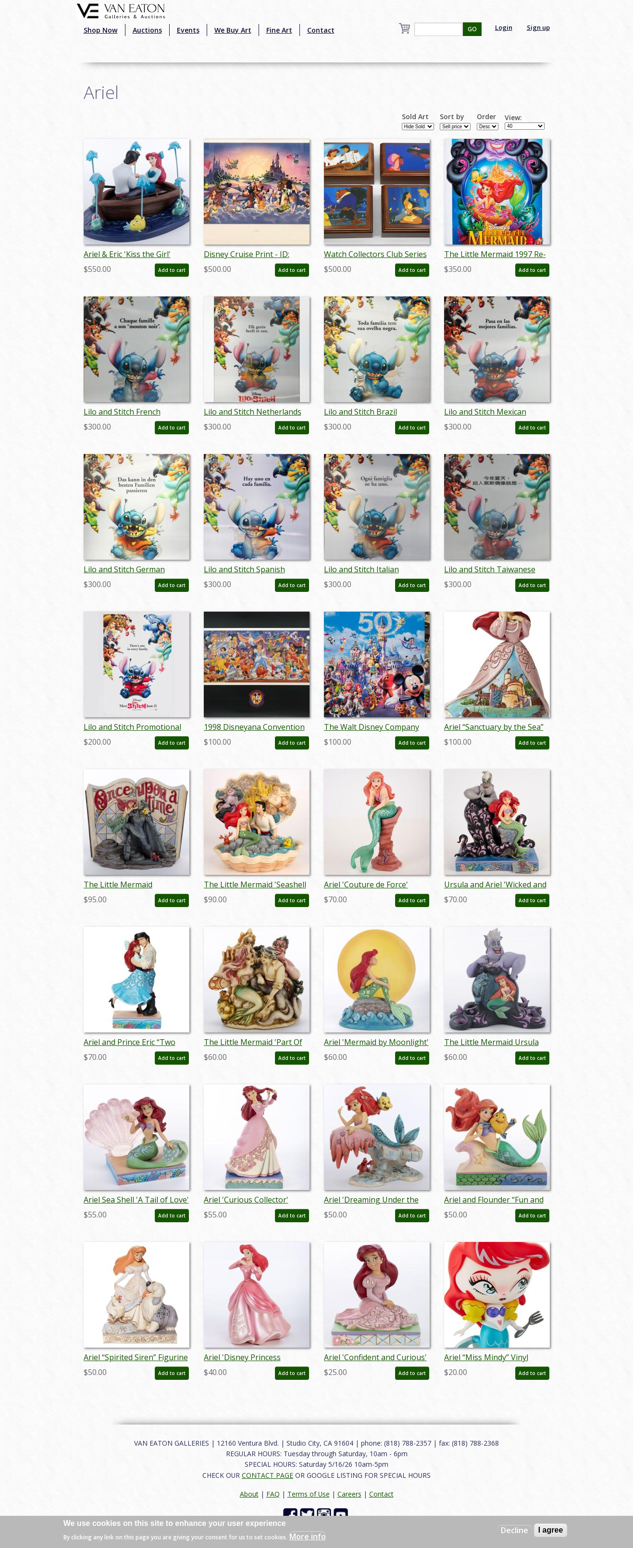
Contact (321, 30)
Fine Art (279, 30)
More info (307, 1536)
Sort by (452, 116)
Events (188, 30)
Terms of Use (308, 1494)
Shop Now (101, 30)
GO (472, 29)
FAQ (273, 1494)
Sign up (538, 27)
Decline (514, 1530)
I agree (550, 1530)
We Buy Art (232, 30)
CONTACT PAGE (267, 1475)
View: (513, 117)
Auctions (147, 30)
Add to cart (172, 270)
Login (503, 27)
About (249, 1494)
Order (486, 116)
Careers (349, 1494)
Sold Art (415, 116)
